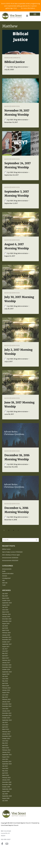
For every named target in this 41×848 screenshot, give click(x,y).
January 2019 (6, 616)
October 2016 (6, 669)
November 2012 (6, 736)
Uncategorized (6, 578)
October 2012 (6, 738)
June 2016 (5, 678)
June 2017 (5, 651)
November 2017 (6, 639)
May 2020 (5, 596)
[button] (27, 16)
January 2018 (6, 635)
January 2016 (6, 690)
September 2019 (7, 603)
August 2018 (5, 623)
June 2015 (5, 695)
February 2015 (6, 699)
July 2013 (5, 722)
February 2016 (6, 688)
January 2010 (6, 780)
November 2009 (6, 784)
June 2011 (5, 759)
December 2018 (6, 619)
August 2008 (5, 798)
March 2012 (5, 747)
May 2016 (5, 681)
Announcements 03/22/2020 (10, 560)
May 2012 (5, 743)
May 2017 (5, 653)
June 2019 (5, 609)
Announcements (12, 58)
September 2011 (7, 754)
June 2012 (5, 741)
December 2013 (6, 713)
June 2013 (5, 724)
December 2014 (6, 704)
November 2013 (6, 715)
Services (15, 106)
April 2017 (5, 655)
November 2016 (6, 667)
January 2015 (6, 701)
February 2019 (6, 614)
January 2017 (6, 662)
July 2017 (5, 649)
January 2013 (6, 734)
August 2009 (5, 791)
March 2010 (5, 775)
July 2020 (5, 593)
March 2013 (5, 729)
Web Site (4, 583)
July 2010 (5, 766)
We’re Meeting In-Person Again (11, 555)
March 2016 (5, 685)
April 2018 (5, 628)
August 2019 (5, 605)
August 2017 (5, 646)
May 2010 (5, 770)
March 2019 (5, 612)
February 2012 (6, 750)
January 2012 (6, 752)
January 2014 (6, 711)
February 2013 (6, 731)
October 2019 (6, 600)
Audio (7, 106)
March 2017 (5, 658)
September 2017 (7, 644)
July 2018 (5, 626)
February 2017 (6, 660)
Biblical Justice (14, 62)
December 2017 (6, 637)
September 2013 (7, 720)
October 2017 (6, 642)
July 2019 (5, 607)
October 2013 (6, 717)
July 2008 (5, 800)
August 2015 (5, 692)
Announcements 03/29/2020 (10, 557)
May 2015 (5, 697)
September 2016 (7, 672)
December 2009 (6, 782)
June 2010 (5, 768)
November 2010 (6, 761)
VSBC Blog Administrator (18, 67)
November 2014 (6, 706)
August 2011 (5, 757)
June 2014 (5, 708)
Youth (3, 585)
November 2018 (6, 621)
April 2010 (5, 773)
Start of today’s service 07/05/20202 (12, 552)
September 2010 (7, 764)
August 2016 (5, 674)
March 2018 (5, 630)
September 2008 (7, 796)
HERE (19, 8)
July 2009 (5, 793)
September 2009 (7, 789)
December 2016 (6, 665)
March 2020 (5, 598)
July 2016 (5, 676)
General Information (7, 573)
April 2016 (5, 683)
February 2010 (6, 777)
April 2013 (5, 727)
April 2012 (5, 745)
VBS (3, 580)
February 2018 (6, 632)
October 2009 (6, 787)
